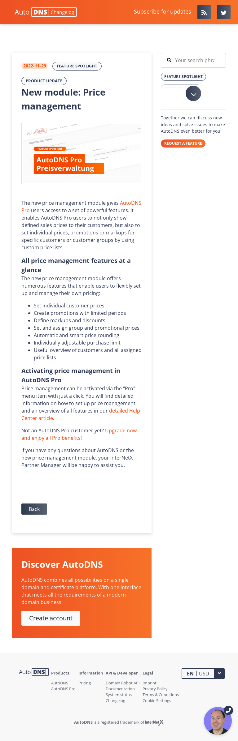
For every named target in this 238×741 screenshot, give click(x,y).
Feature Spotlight (77, 66)
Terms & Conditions (161, 694)
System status (119, 694)
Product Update (44, 81)
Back (34, 509)
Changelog (115, 700)
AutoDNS (59, 683)
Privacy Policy (155, 689)
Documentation (120, 689)
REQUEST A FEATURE (183, 143)
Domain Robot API (123, 683)
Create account (51, 618)
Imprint (149, 683)
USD (198, 673)
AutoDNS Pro (63, 689)
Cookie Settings (157, 700)
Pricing (84, 683)
